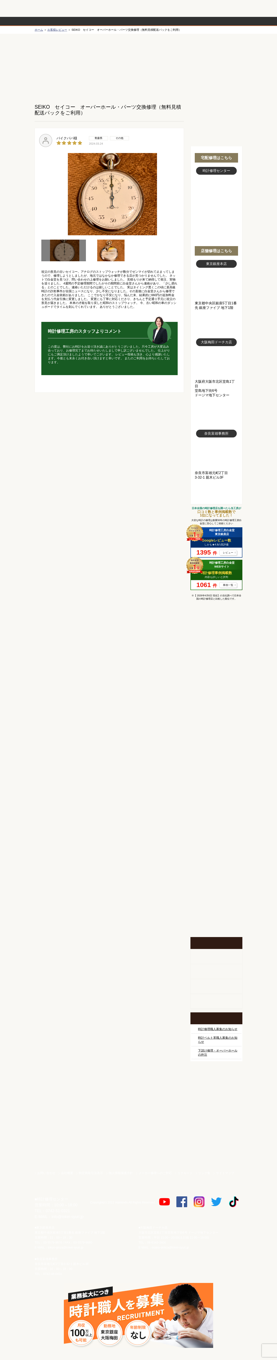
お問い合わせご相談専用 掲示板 (216, 893)
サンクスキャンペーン (216, 1092)
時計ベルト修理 (216, 840)
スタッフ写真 (216, 198)
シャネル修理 (216, 775)
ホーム (39, 29)
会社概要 (67, 1173)
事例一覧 (228, 585)
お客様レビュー (57, 29)
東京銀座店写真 (216, 284)
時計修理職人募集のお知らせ (217, 1029)
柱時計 (216, 956)
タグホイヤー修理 (216, 710)
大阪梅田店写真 (216, 362)
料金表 (155, 21)
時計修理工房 (52, 1190)
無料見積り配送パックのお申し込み (109, 426)
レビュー (228, 552)
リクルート (185, 1173)
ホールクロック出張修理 (216, 971)
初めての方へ (216, 65)
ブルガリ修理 (216, 727)
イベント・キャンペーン (216, 921)
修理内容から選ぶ (121, 21)
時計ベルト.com (216, 1152)
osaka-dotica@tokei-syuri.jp (170, 1247)
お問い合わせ (223, 9)
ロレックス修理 (216, 645)
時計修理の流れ (52, 21)
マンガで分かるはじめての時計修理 (216, 622)
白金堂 (216, 1137)
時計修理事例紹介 (189, 21)
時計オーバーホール (216, 824)
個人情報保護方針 (121, 1173)
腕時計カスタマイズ (216, 986)
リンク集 (204, 1173)
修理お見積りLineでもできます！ (188, 9)
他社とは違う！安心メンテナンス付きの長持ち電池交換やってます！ (216, 865)
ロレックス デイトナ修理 (216, 662)
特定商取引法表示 (91, 1173)
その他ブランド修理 (216, 808)
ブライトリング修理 (216, 759)
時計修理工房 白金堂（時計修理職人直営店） (52, 10)
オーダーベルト (216, 1001)
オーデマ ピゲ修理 (216, 792)
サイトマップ (225, 1173)
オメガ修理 (216, 678)
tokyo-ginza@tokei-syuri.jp (65, 1247)
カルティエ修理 (216, 694)
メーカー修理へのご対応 (155, 1173)
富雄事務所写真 (216, 454)
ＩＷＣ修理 (216, 743)
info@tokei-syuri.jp (68, 1217)
